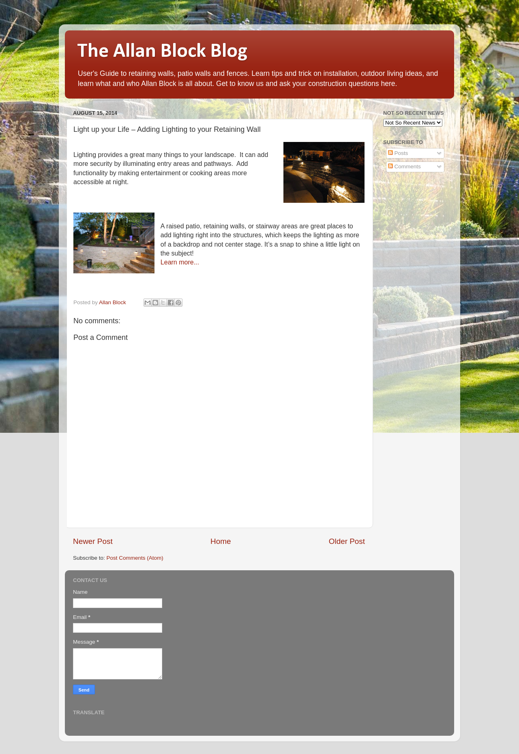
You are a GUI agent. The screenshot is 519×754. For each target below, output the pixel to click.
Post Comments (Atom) (135, 558)
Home (220, 541)
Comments (404, 166)
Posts (398, 153)
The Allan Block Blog (162, 51)
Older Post (347, 541)
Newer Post (93, 541)
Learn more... (180, 262)
